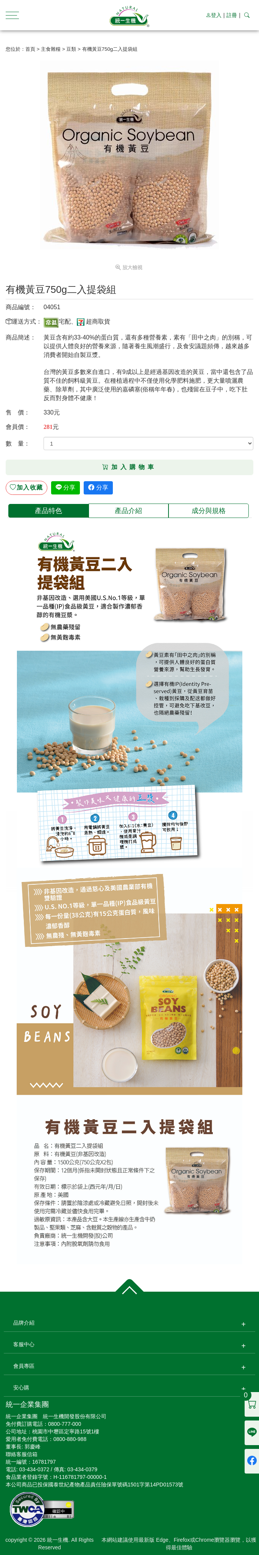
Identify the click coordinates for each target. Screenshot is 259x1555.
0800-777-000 (64, 1424)
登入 (214, 15)
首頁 (30, 49)
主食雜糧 (51, 49)
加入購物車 (129, 467)
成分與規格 (209, 511)
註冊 (231, 15)
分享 (65, 487)
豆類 (71, 49)
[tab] (48, 511)
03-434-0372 (34, 1469)
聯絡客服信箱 (21, 1454)
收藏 (26, 487)
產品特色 (48, 511)
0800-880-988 (69, 1439)
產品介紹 (128, 511)
